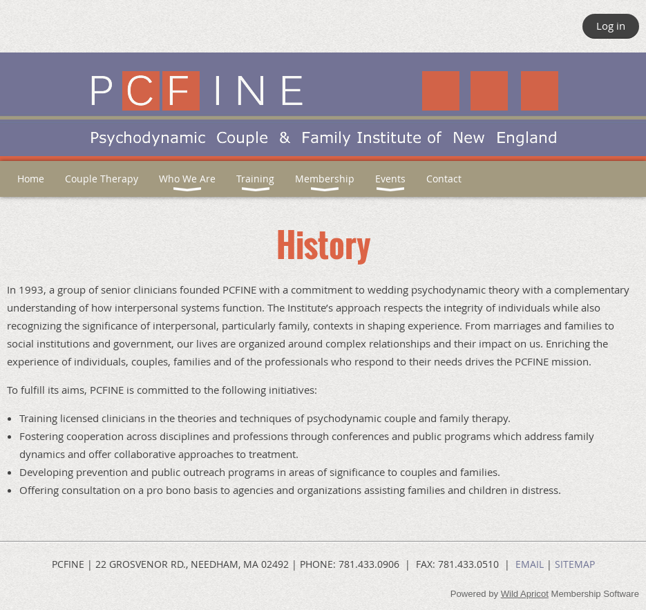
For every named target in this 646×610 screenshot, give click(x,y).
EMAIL (529, 564)
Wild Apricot (525, 594)
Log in (610, 25)
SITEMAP (575, 564)
